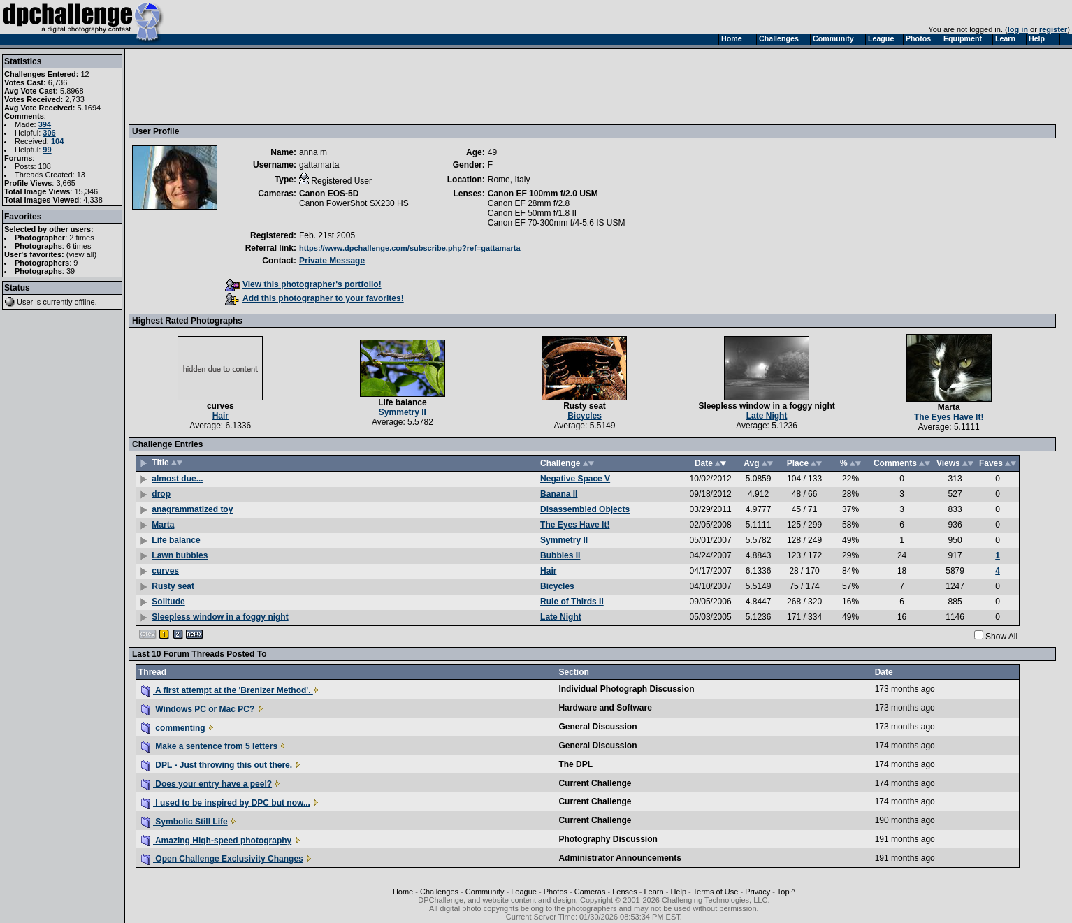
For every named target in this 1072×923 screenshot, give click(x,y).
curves (220, 406)
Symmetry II (402, 412)
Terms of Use (716, 891)
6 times (78, 246)
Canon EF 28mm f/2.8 (529, 203)
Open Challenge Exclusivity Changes (222, 859)
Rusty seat (584, 406)
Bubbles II (560, 555)
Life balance (402, 402)
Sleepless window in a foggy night (766, 406)
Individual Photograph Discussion (626, 689)
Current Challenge (594, 783)
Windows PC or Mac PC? (197, 709)
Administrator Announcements (619, 858)
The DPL (575, 764)
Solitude (168, 601)
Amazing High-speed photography (216, 840)
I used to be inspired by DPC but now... (225, 803)
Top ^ (786, 891)
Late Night (767, 416)
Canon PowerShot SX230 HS (354, 203)
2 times (81, 237)
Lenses (624, 891)
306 (49, 133)
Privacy (757, 891)
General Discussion (597, 727)
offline (85, 302)
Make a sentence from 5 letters (209, 746)
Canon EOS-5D (328, 193)
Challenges (439, 891)
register (1053, 29)
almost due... (177, 479)
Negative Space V (575, 479)
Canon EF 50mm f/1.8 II (532, 213)
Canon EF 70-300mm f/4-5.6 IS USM (556, 223)
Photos (555, 891)
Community (485, 891)
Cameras (590, 891)
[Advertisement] (386, 85)
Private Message (332, 261)
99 (47, 149)
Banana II (558, 494)
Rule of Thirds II (572, 601)
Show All (1001, 636)
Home (403, 891)
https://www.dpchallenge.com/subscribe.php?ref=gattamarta (410, 248)
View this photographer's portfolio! (303, 284)
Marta (949, 407)
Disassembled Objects (585, 509)
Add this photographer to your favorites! (314, 298)
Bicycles (584, 416)
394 (44, 124)
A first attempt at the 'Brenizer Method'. (227, 690)
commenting (173, 728)
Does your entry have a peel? (206, 784)
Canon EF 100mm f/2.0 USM (543, 193)
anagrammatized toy (192, 509)
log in (1018, 29)
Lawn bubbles (180, 555)
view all (81, 254)
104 (57, 141)
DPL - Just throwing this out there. (216, 765)
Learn (653, 891)
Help (678, 891)
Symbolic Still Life (184, 822)
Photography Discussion (607, 839)
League (524, 891)
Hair (220, 416)
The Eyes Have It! (948, 417)
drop (161, 494)
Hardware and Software (604, 708)
